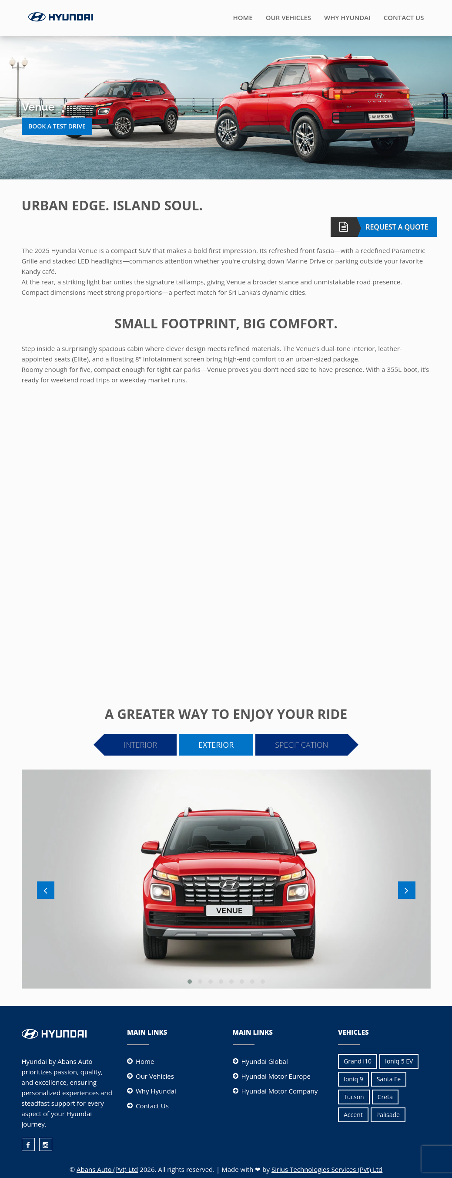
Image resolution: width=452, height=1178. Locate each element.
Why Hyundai (347, 17)
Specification (301, 744)
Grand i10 (358, 1061)
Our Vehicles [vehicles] (155, 1076)
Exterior (216, 744)
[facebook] (28, 1144)
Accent (353, 1114)
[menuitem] (30, 1141)
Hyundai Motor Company (279, 1091)
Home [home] (145, 1061)
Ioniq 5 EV (399, 1061)
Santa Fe (389, 1079)
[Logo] (60, 16)
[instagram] (45, 1144)
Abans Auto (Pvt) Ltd (107, 1169)
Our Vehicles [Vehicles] (288, 17)
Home (242, 17)
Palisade (388, 1114)
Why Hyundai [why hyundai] (156, 1091)
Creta (385, 1097)
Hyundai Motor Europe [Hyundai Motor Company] (276, 1076)
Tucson (354, 1097)
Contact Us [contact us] (152, 1105)
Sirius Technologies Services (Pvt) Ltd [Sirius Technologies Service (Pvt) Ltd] (326, 1169)
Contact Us (404, 17)
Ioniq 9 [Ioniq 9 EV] (353, 1079)
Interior (140, 744)
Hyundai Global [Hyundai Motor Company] (264, 1061)
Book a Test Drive (57, 126)
